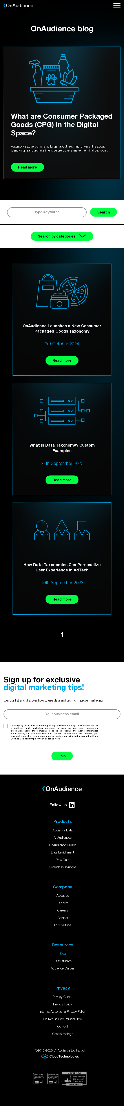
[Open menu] (116, 5)
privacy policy (32, 738)
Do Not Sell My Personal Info (62, 1019)
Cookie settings (62, 1034)
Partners (62, 903)
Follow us (62, 805)
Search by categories (62, 236)
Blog (63, 953)
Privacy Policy (62, 1004)
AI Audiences (62, 837)
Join (62, 756)
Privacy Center (63, 997)
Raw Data (62, 860)
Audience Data (63, 830)
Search (103, 212)
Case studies (62, 961)
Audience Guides (63, 968)
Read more (62, 360)
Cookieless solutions (62, 867)
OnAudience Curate (62, 845)
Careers (62, 910)
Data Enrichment (62, 852)
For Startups (62, 925)
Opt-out (62, 1026)
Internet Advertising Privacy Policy (63, 1011)
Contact (62, 918)
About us (63, 895)
